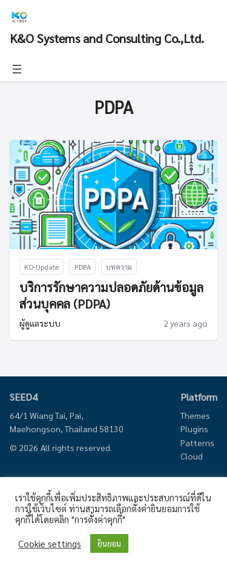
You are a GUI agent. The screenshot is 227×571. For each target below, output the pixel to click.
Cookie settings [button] (49, 543)
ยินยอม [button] (109, 543)
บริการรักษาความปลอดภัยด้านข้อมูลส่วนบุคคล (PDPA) (111, 295)
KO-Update (41, 267)
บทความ (119, 267)
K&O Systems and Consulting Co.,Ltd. (107, 38)
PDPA (82, 267)
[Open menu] (17, 69)
